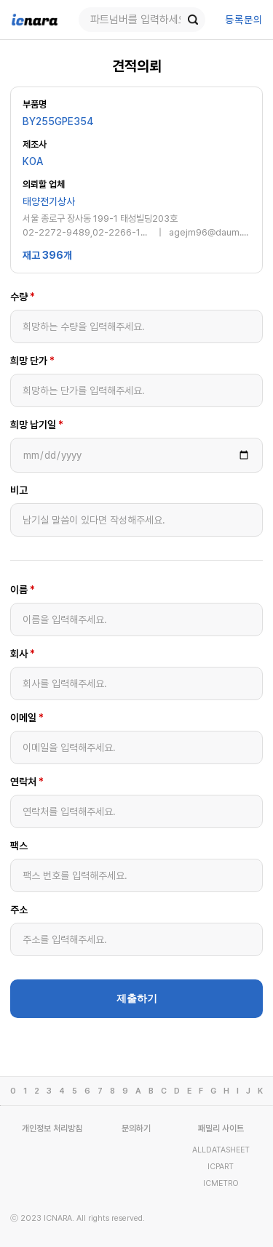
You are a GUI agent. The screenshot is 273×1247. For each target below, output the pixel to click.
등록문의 (244, 19)
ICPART (220, 1166)
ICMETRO (221, 1183)
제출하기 (136, 998)
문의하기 (136, 1128)
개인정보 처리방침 (52, 1128)
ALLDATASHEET (221, 1150)
